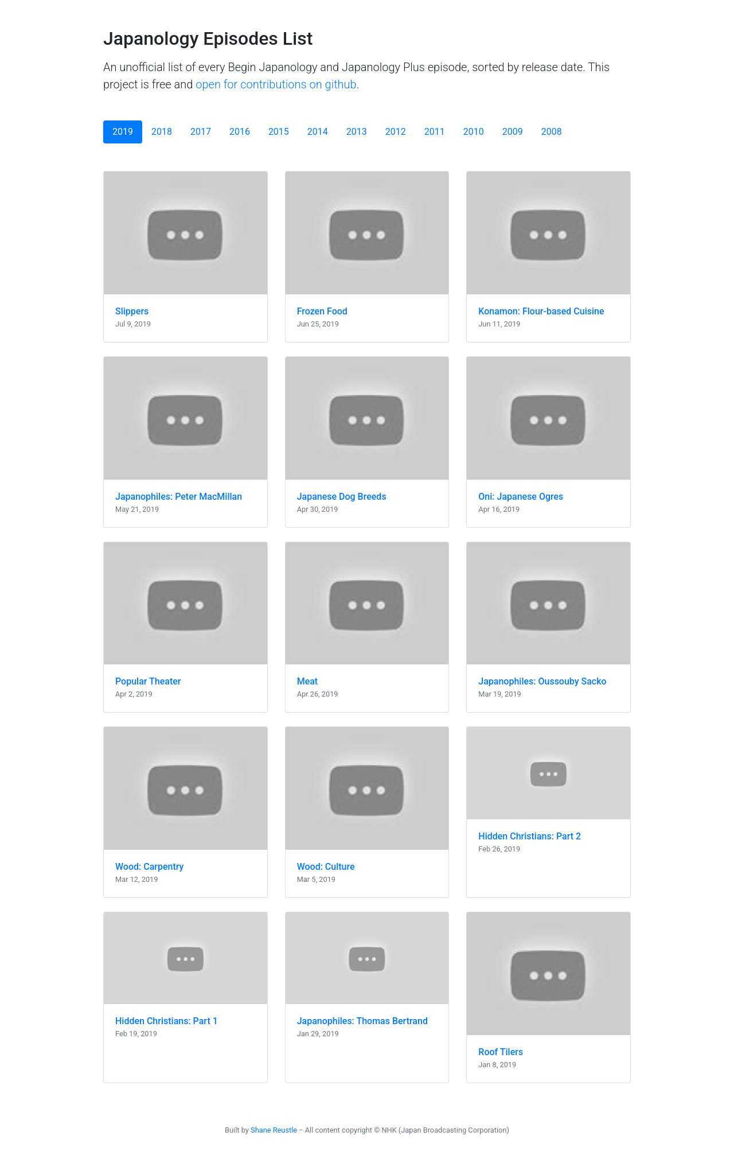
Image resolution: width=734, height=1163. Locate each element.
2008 (551, 131)
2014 (317, 131)
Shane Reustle (274, 1130)
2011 (434, 131)
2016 (239, 131)
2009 (512, 131)
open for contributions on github (276, 84)
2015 (278, 131)
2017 (200, 131)
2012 (395, 131)
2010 (473, 131)
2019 (122, 131)
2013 (356, 131)
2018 (161, 131)
